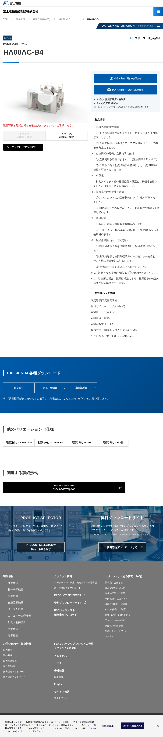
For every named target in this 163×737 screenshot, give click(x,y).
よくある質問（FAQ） (107, 103)
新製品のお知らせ (114, 594)
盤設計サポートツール (116, 642)
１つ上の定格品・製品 (66, 135)
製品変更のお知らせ (115, 599)
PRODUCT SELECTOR (67, 607)
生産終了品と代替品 (115, 605)
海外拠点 (7, 667)
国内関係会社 (10, 672)
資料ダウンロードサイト (68, 614)
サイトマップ (60, 709)
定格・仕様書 (50, 388)
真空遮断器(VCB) (41, 19)
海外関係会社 (10, 677)
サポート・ (111, 588)
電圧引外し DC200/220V (50, 447)
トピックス (60, 667)
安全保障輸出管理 (114, 637)
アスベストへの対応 (115, 632)
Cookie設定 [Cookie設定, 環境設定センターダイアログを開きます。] (107, 727)
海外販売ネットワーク (14, 688)
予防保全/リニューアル (116, 610)
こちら (67, 400)
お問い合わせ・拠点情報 (17, 655)
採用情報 (58, 688)
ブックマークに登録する (24, 147)
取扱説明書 (81, 388)
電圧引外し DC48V (81, 447)
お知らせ (109, 648)
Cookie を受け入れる (132, 727)
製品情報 (20, 19)
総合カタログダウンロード (67, 599)
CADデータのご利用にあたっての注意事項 (75, 594)
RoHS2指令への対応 (115, 621)
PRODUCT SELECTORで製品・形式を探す (41, 558)
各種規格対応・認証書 (116, 615)
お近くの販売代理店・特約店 (110, 99)
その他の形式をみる (29, 497)
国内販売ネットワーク (14, 683)
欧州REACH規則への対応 (118, 626)
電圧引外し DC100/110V (18, 447)
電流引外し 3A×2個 (113, 447)
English (58, 695)
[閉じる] (157, 726)
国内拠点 (7, 661)
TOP (5, 19)
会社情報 (59, 682)
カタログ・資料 (63, 588)
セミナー (59, 674)
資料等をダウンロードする (122, 559)
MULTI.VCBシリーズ (68, 19)
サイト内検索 (61, 703)
